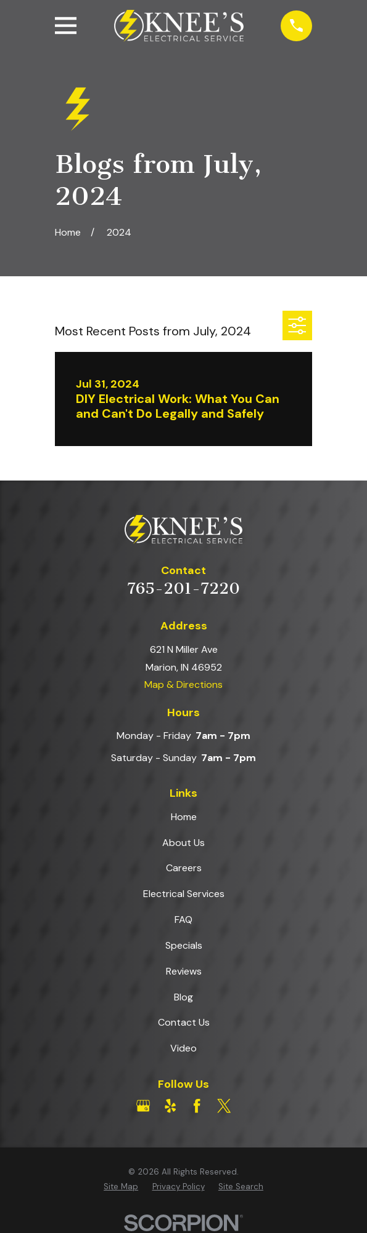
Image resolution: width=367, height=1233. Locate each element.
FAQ (183, 919)
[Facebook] (197, 1105)
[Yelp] (170, 1105)
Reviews (184, 971)
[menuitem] (121, 1186)
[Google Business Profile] (143, 1105)
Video (183, 1048)
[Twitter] (224, 1105)
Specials (183, 945)
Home (184, 816)
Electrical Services (184, 893)
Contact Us (184, 1022)
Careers (184, 867)
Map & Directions (183, 684)
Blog (183, 997)
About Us (183, 842)
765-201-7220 (183, 588)
